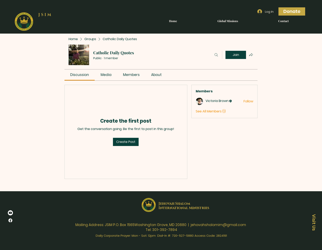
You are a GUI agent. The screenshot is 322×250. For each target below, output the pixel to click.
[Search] (216, 55)
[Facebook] (10, 220)
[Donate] (291, 11)
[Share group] (250, 54)
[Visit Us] (314, 222)
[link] (79, 74)
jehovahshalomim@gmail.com (218, 224)
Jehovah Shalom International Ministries (184, 205)
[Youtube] (10, 212)
